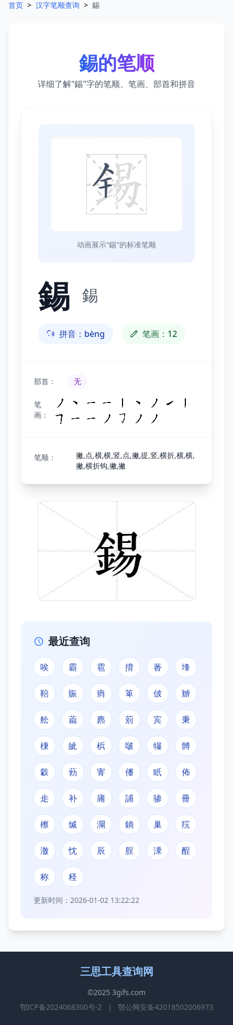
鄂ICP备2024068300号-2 (61, 1007)
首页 (15, 5)
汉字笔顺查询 (58, 5)
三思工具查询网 (116, 971)
